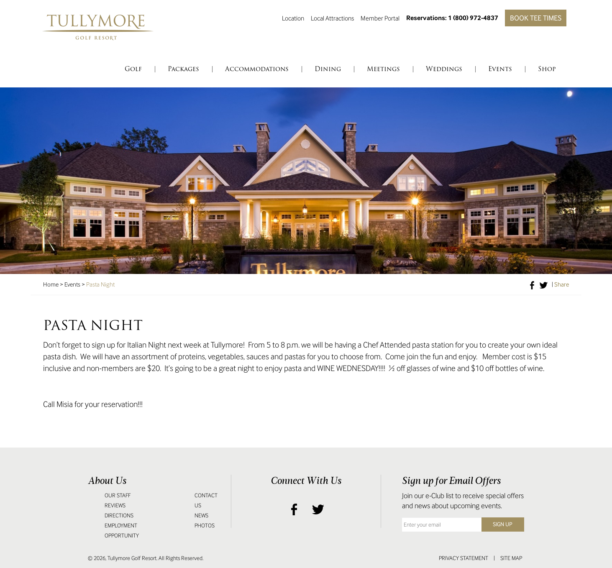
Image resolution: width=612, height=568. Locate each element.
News (201, 515)
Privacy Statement (463, 558)
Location (293, 18)
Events (72, 284)
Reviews (115, 505)
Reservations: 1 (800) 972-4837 (452, 18)
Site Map (511, 558)
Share (561, 284)
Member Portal (380, 18)
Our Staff (118, 495)
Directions (119, 515)
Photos (205, 525)
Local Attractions (332, 18)
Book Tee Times (535, 18)
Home (51, 284)
